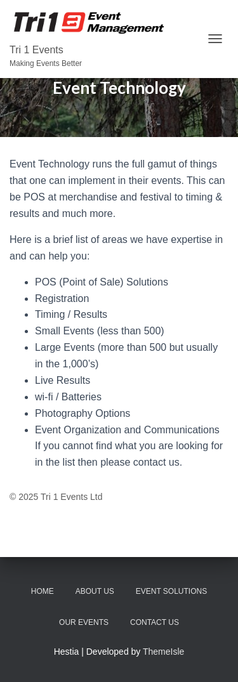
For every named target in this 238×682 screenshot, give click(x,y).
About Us (95, 591)
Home (42, 591)
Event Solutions (171, 591)
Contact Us (154, 622)
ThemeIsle (163, 651)
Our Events (84, 622)
